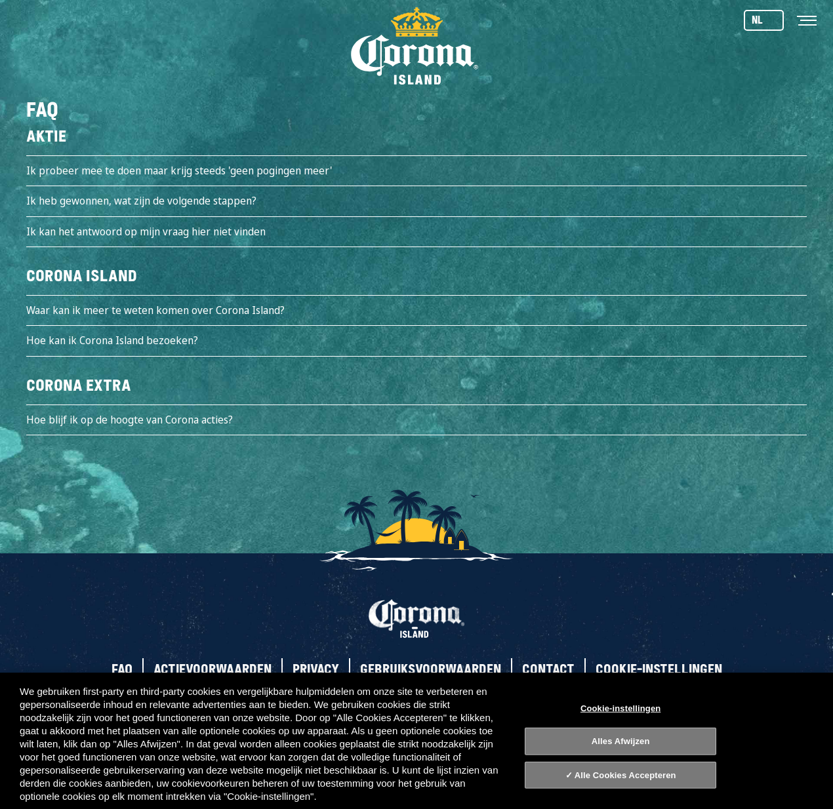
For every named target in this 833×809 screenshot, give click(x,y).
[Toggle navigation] (807, 20)
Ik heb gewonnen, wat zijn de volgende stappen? (141, 200)
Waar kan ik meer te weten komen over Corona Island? (155, 310)
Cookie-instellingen (659, 669)
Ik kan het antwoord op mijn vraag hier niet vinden (146, 231)
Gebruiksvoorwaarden (430, 669)
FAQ (122, 669)
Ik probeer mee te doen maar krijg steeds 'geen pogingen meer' (179, 170)
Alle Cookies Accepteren (625, 775)
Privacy (316, 669)
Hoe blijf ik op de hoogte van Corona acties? (129, 419)
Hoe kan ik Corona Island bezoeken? (112, 340)
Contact (548, 669)
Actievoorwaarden (212, 669)
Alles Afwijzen (621, 741)
